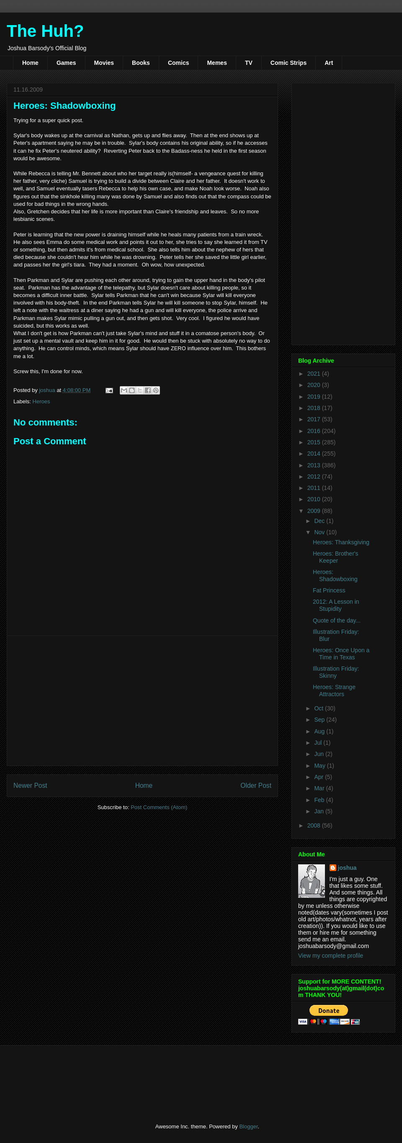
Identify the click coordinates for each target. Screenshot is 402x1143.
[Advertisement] (142, 700)
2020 (314, 385)
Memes (217, 62)
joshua (347, 867)
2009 (314, 510)
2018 (314, 408)
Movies (104, 62)
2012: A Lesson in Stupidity (336, 605)
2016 (314, 431)
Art (329, 62)
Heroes (41, 401)
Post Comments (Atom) (159, 807)
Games (66, 62)
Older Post (255, 785)
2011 (314, 487)
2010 (314, 499)
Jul (318, 742)
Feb (320, 800)
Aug (320, 731)
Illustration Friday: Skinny (336, 672)
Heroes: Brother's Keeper (335, 557)
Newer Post (30, 785)
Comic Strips (289, 62)
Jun (319, 754)
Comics (178, 62)
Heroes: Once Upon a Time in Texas (341, 654)
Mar (320, 788)
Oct (319, 708)
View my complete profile (330, 955)
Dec (320, 521)
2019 (314, 396)
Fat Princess (329, 590)
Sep (320, 719)
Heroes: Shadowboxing (335, 575)
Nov (320, 532)
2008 (314, 825)
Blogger (248, 1126)
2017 (314, 419)
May (320, 765)
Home (30, 62)
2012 (314, 476)
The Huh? (45, 31)
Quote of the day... (337, 620)
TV (249, 62)
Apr (319, 777)
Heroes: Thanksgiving (341, 542)
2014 (314, 453)
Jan (319, 811)
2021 (314, 373)
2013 (314, 465)
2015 (314, 442)
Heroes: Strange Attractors (334, 690)
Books (141, 62)
